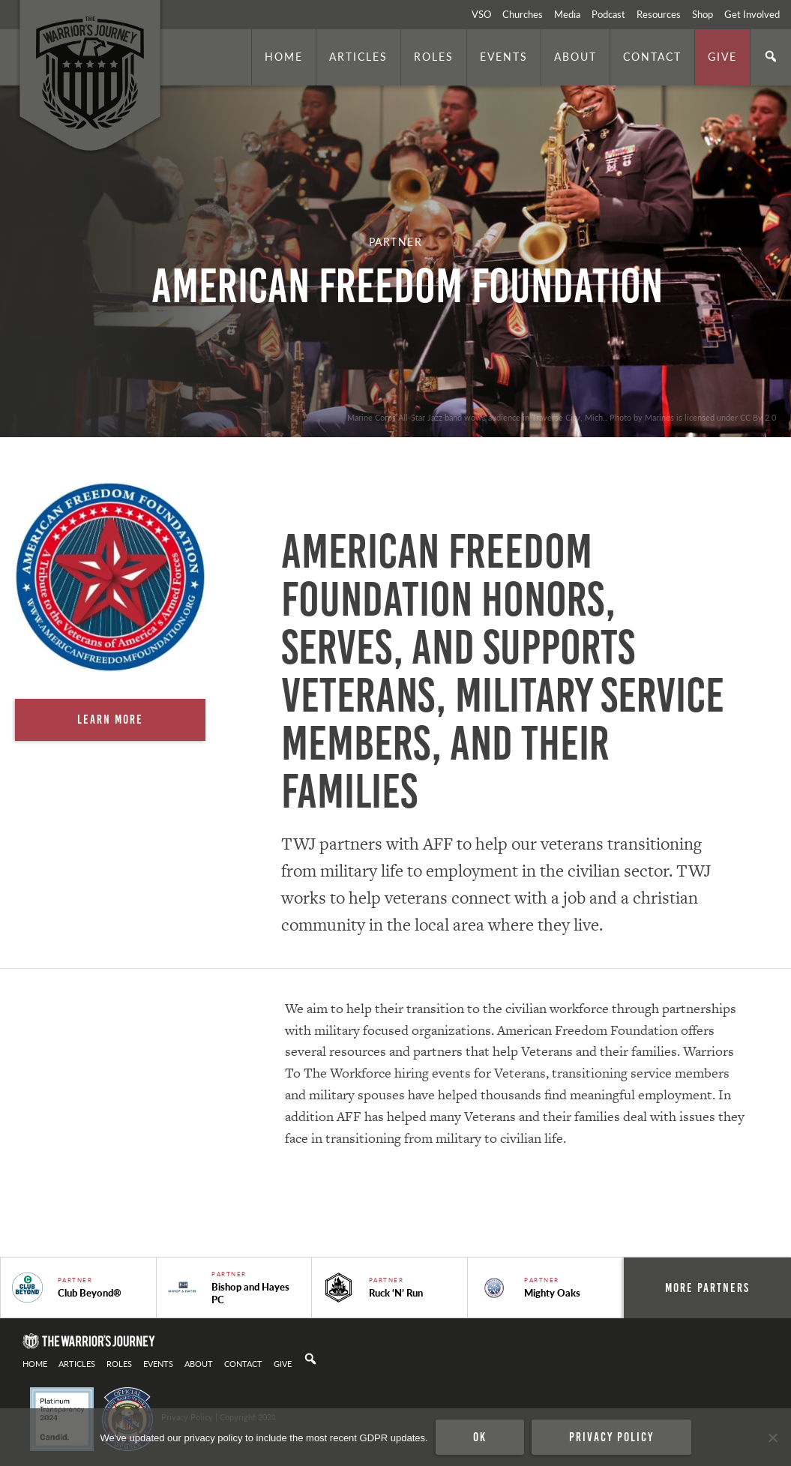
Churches (522, 14)
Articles (358, 56)
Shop (702, 14)
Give (722, 56)
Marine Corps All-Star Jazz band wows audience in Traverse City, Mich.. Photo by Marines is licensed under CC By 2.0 (561, 417)
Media (567, 14)
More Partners (707, 1287)
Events (504, 56)
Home (284, 56)
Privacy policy (611, 1437)
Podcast (608, 14)
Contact (652, 56)
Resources (659, 14)
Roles (434, 56)
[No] (772, 1437)
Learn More (110, 719)
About (575, 56)
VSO (481, 14)
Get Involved (752, 14)
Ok (480, 1437)
